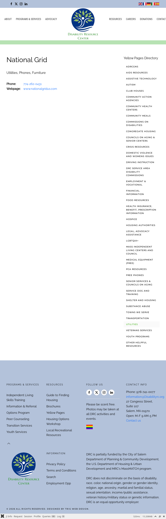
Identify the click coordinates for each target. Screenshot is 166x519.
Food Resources (137, 200)
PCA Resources (136, 269)
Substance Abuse (138, 306)
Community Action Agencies (139, 99)
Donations (146, 19)
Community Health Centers (139, 108)
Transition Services (19, 425)
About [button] (8, 19)
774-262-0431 (32, 84)
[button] (8, 443)
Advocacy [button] (51, 19)
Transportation (137, 318)
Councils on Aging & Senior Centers (140, 139)
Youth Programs (137, 336)
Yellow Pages (55, 412)
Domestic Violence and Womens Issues (140, 154)
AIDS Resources (137, 72)
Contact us (133, 420)
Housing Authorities (140, 225)
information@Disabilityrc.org (145, 396)
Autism (131, 84)
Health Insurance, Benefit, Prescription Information (141, 209)
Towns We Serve (137, 312)
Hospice (131, 219)
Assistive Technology (141, 78)
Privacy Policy (55, 464)
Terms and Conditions (61, 470)
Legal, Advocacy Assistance (137, 233)
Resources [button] (115, 19)
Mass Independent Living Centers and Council (139, 250)
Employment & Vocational (136, 183)
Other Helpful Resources (136, 344)
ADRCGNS (132, 66)
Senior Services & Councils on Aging (139, 283)
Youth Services (16, 432)
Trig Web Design (77, 509)
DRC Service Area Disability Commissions (138, 171)
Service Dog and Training (137, 292)
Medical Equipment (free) (139, 261)
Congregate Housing (141, 131)
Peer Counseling (17, 419)
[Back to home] (83, 24)
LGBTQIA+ (132, 240)
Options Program (18, 412)
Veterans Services (139, 330)
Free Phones (135, 275)
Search (51, 477)
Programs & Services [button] (28, 19)
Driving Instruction (140, 162)
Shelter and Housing (141, 300)
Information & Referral (21, 406)
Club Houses (135, 90)
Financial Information (135, 192)
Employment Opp (58, 483)
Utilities (132, 324)
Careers (131, 19)
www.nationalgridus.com (40, 88)
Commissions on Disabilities (137, 123)
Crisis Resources (137, 146)
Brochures (53, 406)
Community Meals (138, 115)
